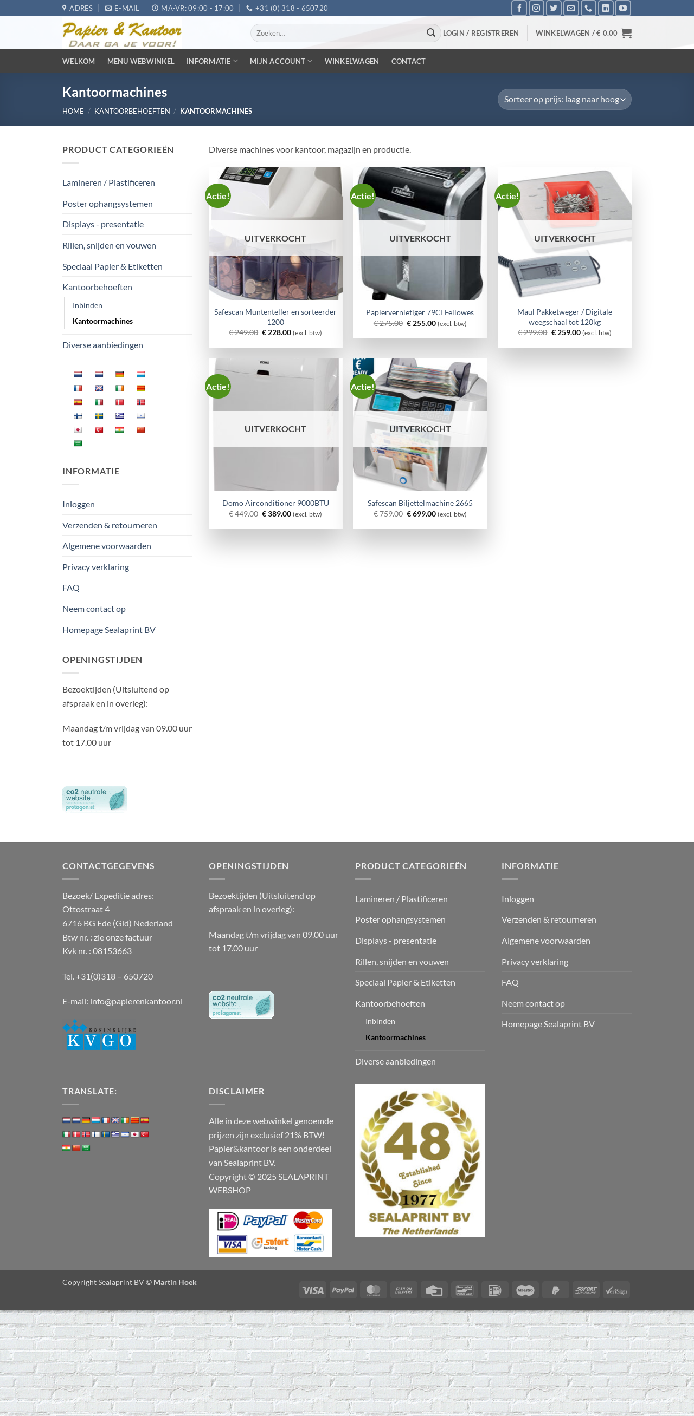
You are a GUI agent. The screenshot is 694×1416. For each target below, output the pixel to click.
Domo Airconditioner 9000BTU (275, 502)
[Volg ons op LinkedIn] (606, 8)
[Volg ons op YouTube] (623, 8)
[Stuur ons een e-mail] (571, 8)
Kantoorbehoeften (132, 111)
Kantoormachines (103, 320)
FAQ (71, 587)
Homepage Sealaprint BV (109, 629)
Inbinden (87, 305)
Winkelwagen (352, 61)
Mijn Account (281, 61)
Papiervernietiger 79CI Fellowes (420, 312)
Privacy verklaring (95, 567)
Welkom (78, 61)
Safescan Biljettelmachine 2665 (420, 502)
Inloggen (78, 504)
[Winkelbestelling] (565, 99)
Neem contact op (94, 608)
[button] (481, 33)
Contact (408, 61)
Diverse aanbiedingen (102, 345)
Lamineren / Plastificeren (108, 182)
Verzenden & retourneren (109, 525)
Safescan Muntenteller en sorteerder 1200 (275, 317)
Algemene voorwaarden (106, 545)
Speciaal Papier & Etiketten (112, 266)
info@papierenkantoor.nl (136, 1001)
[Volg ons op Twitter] (554, 8)
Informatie (212, 61)
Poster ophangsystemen (107, 203)
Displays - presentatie (103, 224)
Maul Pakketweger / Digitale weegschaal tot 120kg (564, 317)
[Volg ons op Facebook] (519, 8)
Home (73, 111)
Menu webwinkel (141, 61)
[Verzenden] (431, 33)
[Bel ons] (588, 8)
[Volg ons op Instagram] (536, 8)
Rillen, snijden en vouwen (109, 245)
